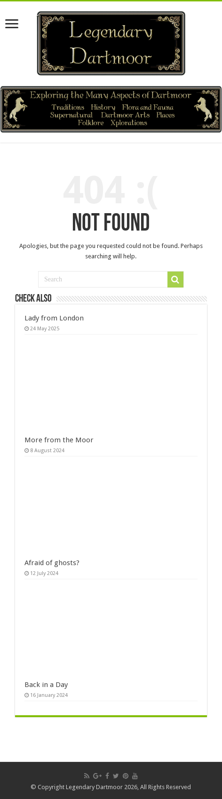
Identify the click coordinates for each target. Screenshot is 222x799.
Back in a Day (46, 684)
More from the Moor (59, 440)
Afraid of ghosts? (51, 563)
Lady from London (54, 318)
